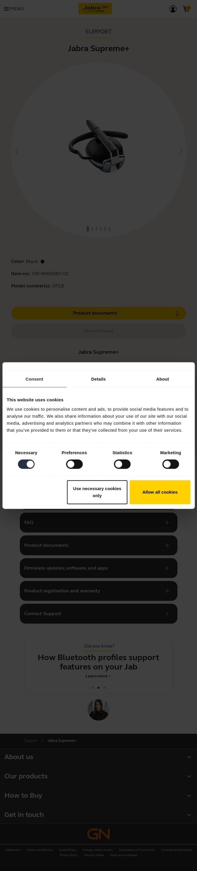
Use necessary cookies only (97, 492)
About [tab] (162, 378)
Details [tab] (98, 378)
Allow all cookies (160, 492)
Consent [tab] (34, 378)
